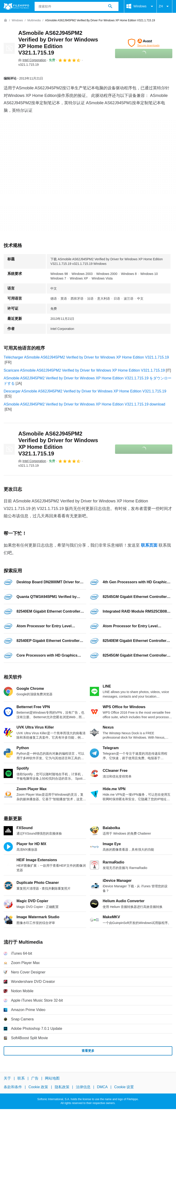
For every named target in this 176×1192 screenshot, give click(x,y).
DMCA (102, 1087)
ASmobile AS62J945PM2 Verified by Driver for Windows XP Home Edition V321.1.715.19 (58, 43)
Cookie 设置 (124, 1087)
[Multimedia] (34, 20)
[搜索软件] (110, 6)
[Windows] (17, 20)
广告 (34, 1078)
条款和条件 (13, 1087)
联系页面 (149, 545)
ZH (164, 6)
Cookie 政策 (38, 1087)
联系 (21, 1078)
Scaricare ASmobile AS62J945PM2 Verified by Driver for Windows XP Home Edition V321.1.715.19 (84, 370)
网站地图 (52, 1078)
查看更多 (88, 1050)
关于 (7, 1078)
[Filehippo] (16, 6)
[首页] (5, 20)
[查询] (77, 6)
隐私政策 (62, 1087)
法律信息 (83, 1087)
